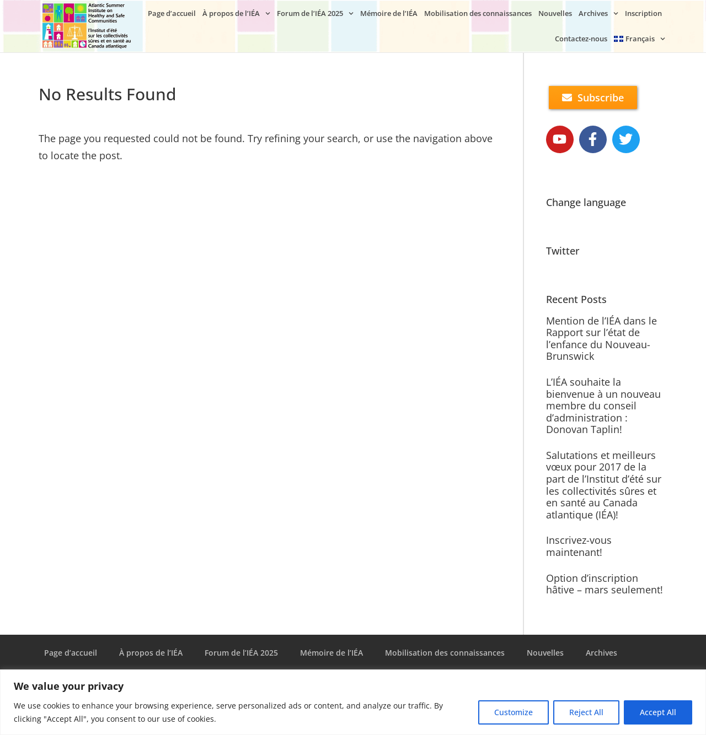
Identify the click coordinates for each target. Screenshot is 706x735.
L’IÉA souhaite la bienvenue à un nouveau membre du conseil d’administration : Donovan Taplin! (603, 405)
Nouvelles (555, 13)
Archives (598, 13)
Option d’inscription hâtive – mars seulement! (604, 584)
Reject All (586, 712)
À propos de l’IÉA (236, 13)
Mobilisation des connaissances (478, 13)
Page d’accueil (172, 13)
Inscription (643, 13)
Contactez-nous (581, 39)
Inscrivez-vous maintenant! (579, 546)
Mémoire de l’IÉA (389, 13)
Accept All (658, 712)
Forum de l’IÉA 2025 (315, 13)
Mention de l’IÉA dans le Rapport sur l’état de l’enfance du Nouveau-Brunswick (601, 338)
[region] (353, 702)
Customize (513, 712)
